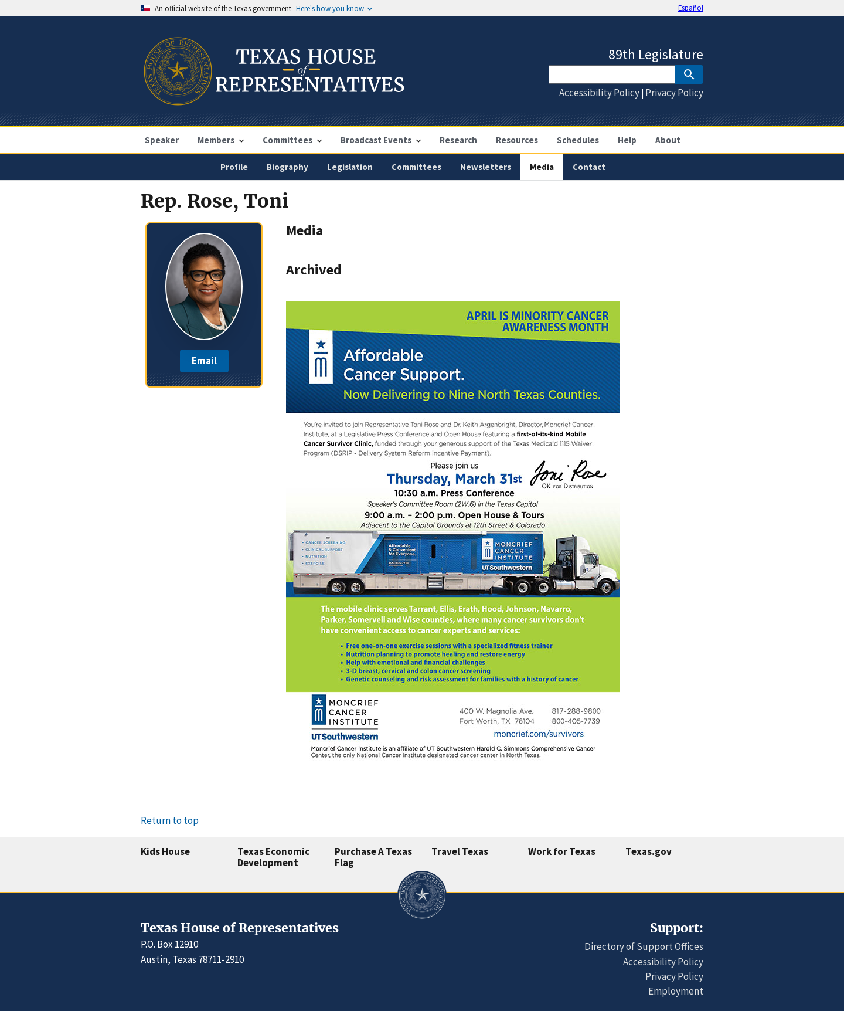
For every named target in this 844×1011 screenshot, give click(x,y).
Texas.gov (648, 851)
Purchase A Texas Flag (373, 857)
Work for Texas (561, 851)
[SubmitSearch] (689, 74)
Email (204, 360)
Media (542, 166)
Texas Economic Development (273, 857)
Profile (234, 166)
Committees (416, 166)
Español (690, 7)
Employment (675, 991)
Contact (589, 166)
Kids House (165, 851)
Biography (287, 166)
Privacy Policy (674, 92)
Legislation (350, 166)
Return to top (170, 820)
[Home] (273, 100)
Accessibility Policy (599, 92)
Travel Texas (459, 851)
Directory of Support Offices (643, 946)
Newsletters (485, 166)
